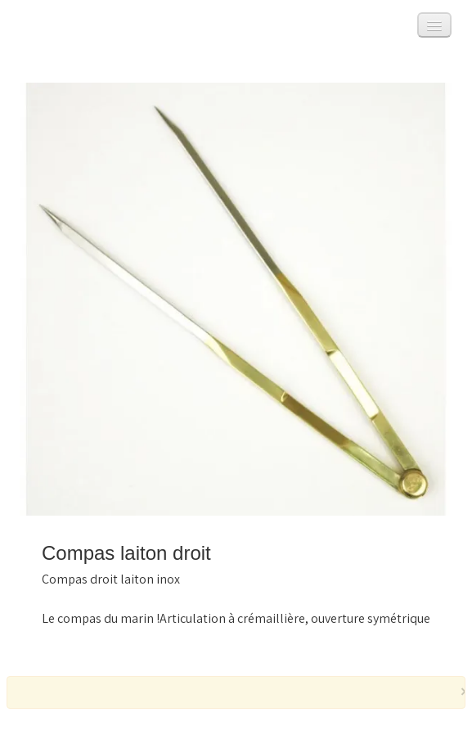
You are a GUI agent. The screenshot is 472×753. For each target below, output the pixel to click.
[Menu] (434, 25)
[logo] (35, 29)
